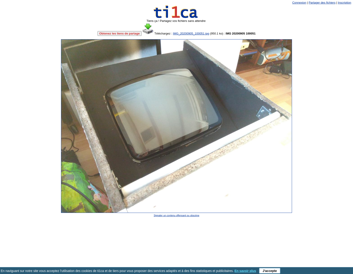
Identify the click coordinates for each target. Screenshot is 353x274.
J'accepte (269, 271)
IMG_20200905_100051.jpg (191, 33)
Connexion (299, 2)
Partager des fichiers (322, 2)
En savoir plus (245, 271)
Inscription (344, 2)
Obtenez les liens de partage (119, 33)
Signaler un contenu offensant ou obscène (176, 215)
